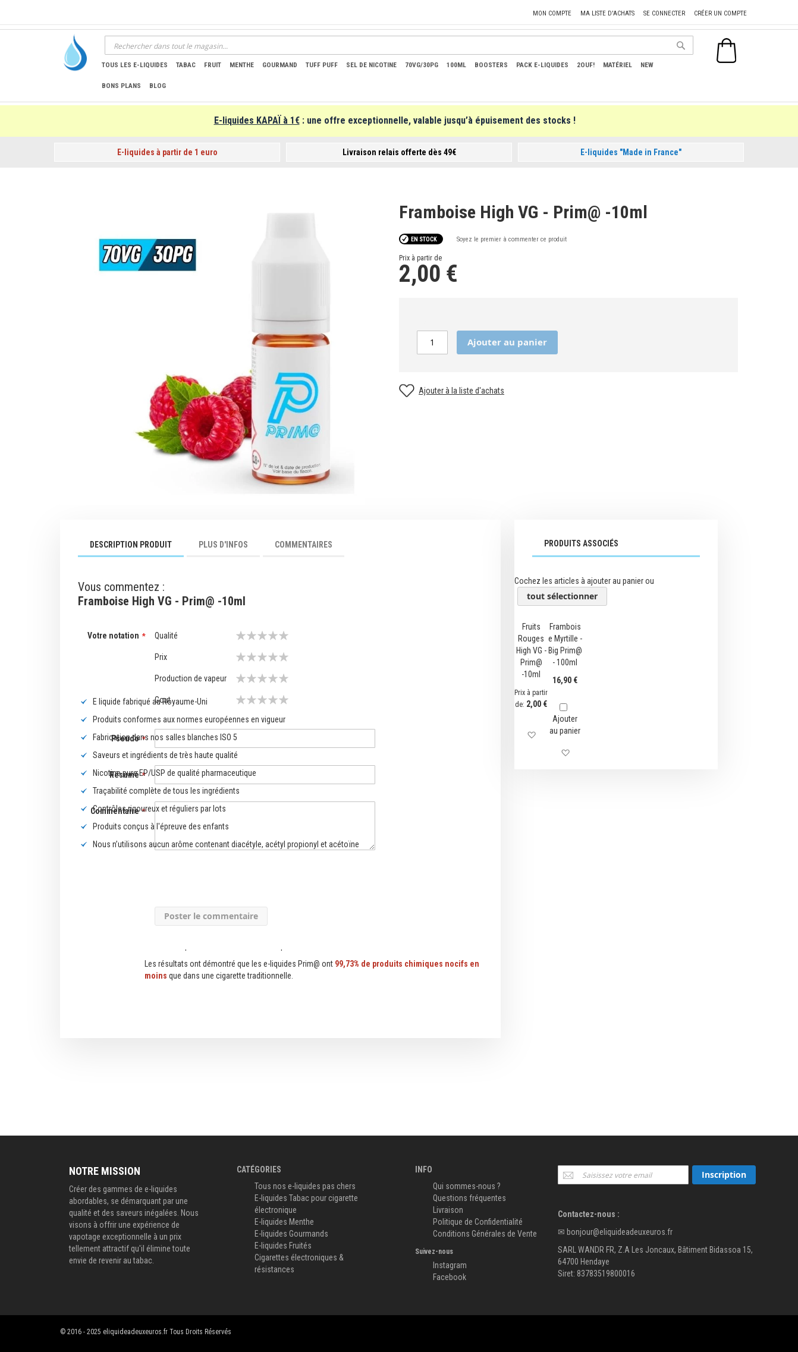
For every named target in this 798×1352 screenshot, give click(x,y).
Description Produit (131, 544)
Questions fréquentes (469, 1198)
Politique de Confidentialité (478, 1222)
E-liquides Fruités (283, 1245)
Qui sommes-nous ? (467, 1186)
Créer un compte (720, 13)
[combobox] (399, 45)
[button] (531, 735)
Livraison (448, 1210)
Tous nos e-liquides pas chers (305, 1186)
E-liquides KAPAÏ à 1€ (257, 120)
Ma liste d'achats (607, 13)
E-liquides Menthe (284, 1222)
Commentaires (303, 544)
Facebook (449, 1277)
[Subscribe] (724, 1174)
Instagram (450, 1265)
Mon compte (552, 13)
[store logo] (72, 53)
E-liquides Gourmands (291, 1233)
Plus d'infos (223, 544)
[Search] (680, 45)
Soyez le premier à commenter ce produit (512, 239)
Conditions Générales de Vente (485, 1233)
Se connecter (664, 13)
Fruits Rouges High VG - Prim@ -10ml (531, 650)
